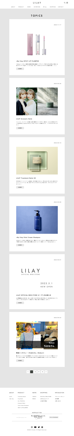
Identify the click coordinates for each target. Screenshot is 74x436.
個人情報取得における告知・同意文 (38, 416)
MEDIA (34, 398)
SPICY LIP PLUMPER (23, 407)
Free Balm (20, 398)
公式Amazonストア (44, 398)
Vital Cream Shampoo (23, 405)
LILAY (10, 396)
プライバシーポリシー (60, 396)
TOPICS (34, 396)
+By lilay (11, 398)
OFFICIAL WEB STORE (45, 396)
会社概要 (57, 398)
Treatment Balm (22, 396)
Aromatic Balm (21, 403)
